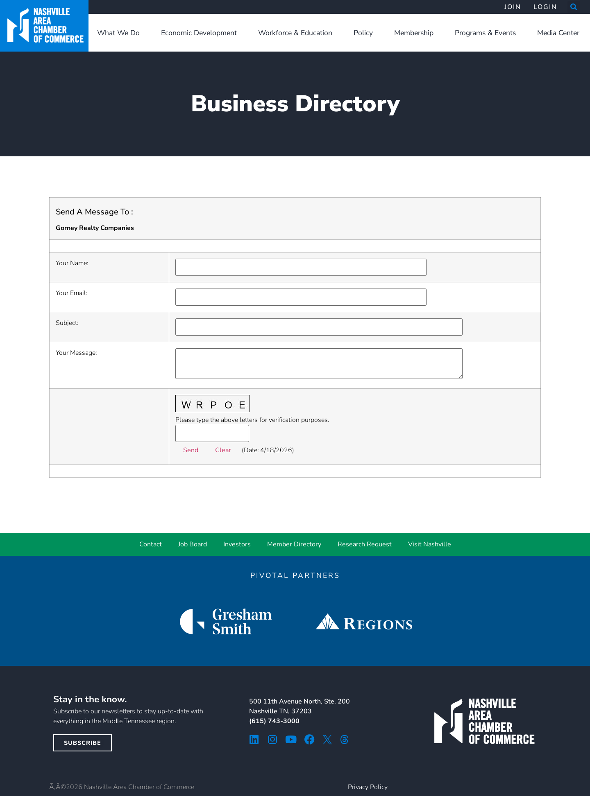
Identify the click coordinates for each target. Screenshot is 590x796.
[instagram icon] (273, 739)
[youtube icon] (291, 739)
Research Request (365, 544)
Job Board (192, 544)
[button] (573, 7)
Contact (150, 544)
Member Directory (294, 544)
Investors (237, 544)
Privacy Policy (368, 786)
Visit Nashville (429, 544)
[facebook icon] (309, 739)
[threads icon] (344, 739)
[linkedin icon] (254, 739)
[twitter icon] (327, 739)
